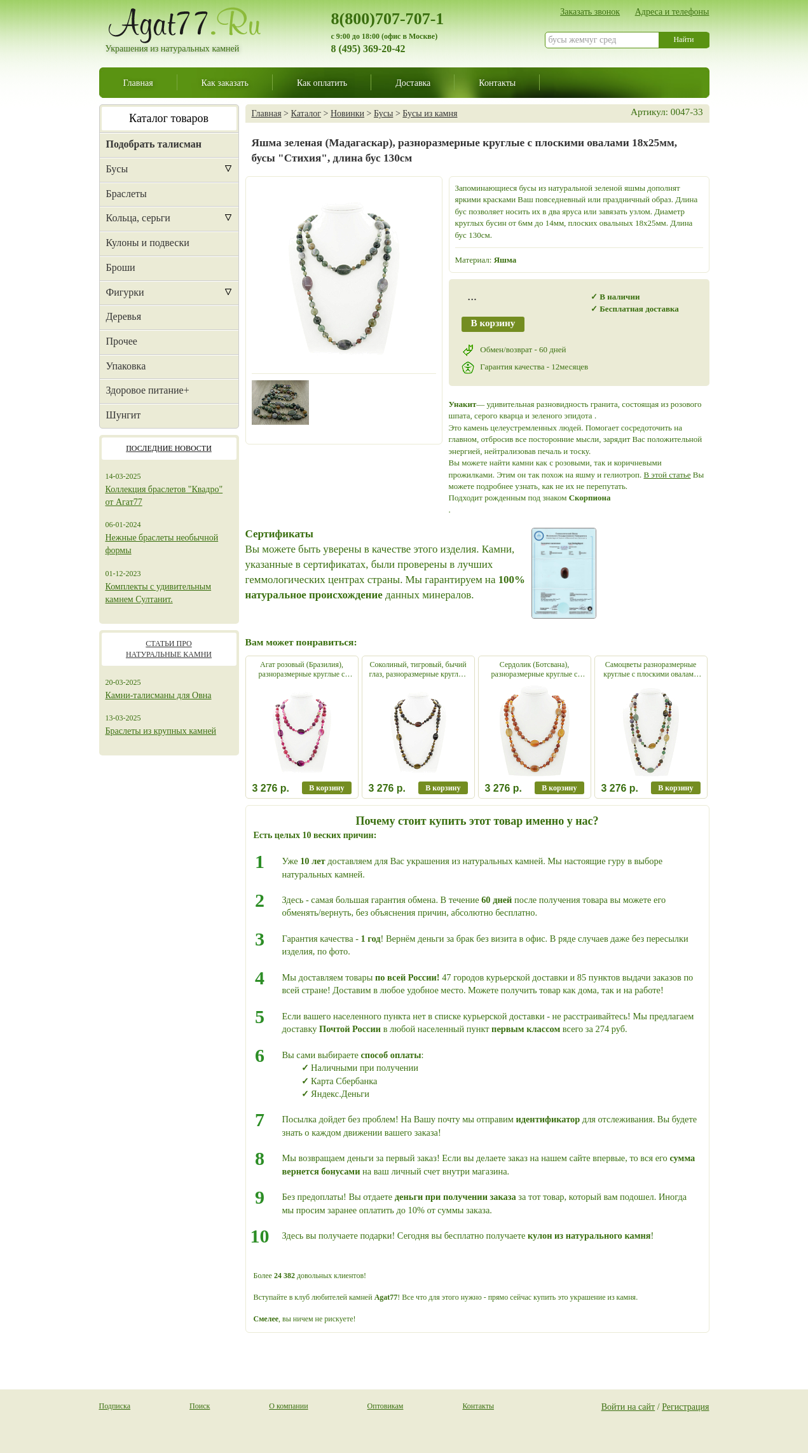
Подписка (115, 1405)
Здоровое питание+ (147, 390)
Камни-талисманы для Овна (159, 695)
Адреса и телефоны (672, 11)
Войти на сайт (628, 1406)
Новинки (347, 113)
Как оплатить (322, 83)
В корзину (493, 322)
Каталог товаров (169, 118)
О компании (288, 1405)
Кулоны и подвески (147, 242)
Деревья (124, 316)
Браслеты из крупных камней (161, 731)
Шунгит (123, 415)
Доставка (412, 83)
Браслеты (126, 193)
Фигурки (125, 292)
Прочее (121, 341)
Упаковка (126, 366)
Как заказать (225, 83)
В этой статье (666, 474)
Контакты (497, 83)
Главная (138, 83)
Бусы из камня (429, 113)
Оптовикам (385, 1405)
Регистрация (685, 1406)
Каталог (306, 113)
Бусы (117, 168)
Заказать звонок (590, 11)
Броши (120, 267)
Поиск (199, 1405)
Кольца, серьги (138, 217)
